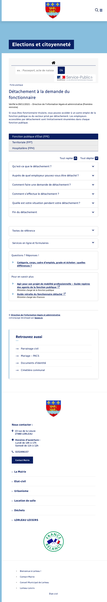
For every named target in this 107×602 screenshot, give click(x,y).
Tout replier (68, 158)
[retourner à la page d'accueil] (52, 10)
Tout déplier (89, 158)
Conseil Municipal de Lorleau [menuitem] (34, 582)
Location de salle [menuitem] (24, 500)
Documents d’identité (31, 362)
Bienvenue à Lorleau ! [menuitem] (30, 571)
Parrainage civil (27, 348)
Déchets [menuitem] (18, 510)
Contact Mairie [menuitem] (27, 577)
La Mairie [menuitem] (19, 471)
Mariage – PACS (27, 355)
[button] (53, 166)
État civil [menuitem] (53, 594)
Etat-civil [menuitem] (19, 481)
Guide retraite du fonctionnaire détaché (41, 294)
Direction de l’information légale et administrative (35, 315)
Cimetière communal (30, 370)
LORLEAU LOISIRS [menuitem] (25, 520)
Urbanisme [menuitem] (20, 491)
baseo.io (39, 318)
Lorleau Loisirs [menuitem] (27, 588)
